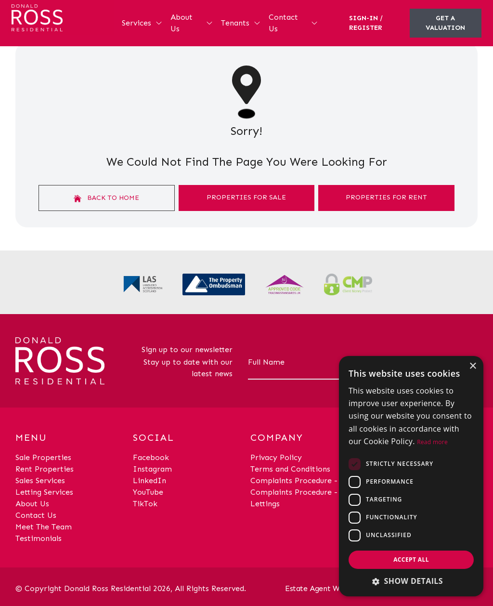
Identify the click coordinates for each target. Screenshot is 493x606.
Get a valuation (445, 23)
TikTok (145, 503)
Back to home (106, 198)
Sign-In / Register (366, 23)
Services (142, 22)
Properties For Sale (246, 197)
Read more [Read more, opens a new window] (432, 442)
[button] (411, 581)
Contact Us (293, 23)
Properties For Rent (386, 197)
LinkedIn (149, 480)
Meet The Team (43, 526)
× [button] (472, 366)
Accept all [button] (411, 559)
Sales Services (40, 480)
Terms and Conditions (290, 469)
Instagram (152, 469)
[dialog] (411, 476)
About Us (191, 23)
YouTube (148, 492)
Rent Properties (44, 469)
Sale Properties (43, 457)
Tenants (241, 22)
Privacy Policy (276, 457)
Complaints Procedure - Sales (304, 480)
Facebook (151, 457)
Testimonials (38, 538)
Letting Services (44, 492)
